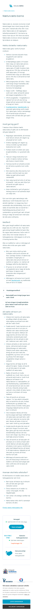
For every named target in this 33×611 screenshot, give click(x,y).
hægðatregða (22, 107)
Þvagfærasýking (11, 107)
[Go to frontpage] (16, 5)
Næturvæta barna (9, 11)
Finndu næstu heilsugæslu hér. (13, 507)
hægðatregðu (15, 280)
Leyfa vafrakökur (16, 601)
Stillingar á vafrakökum (16, 606)
